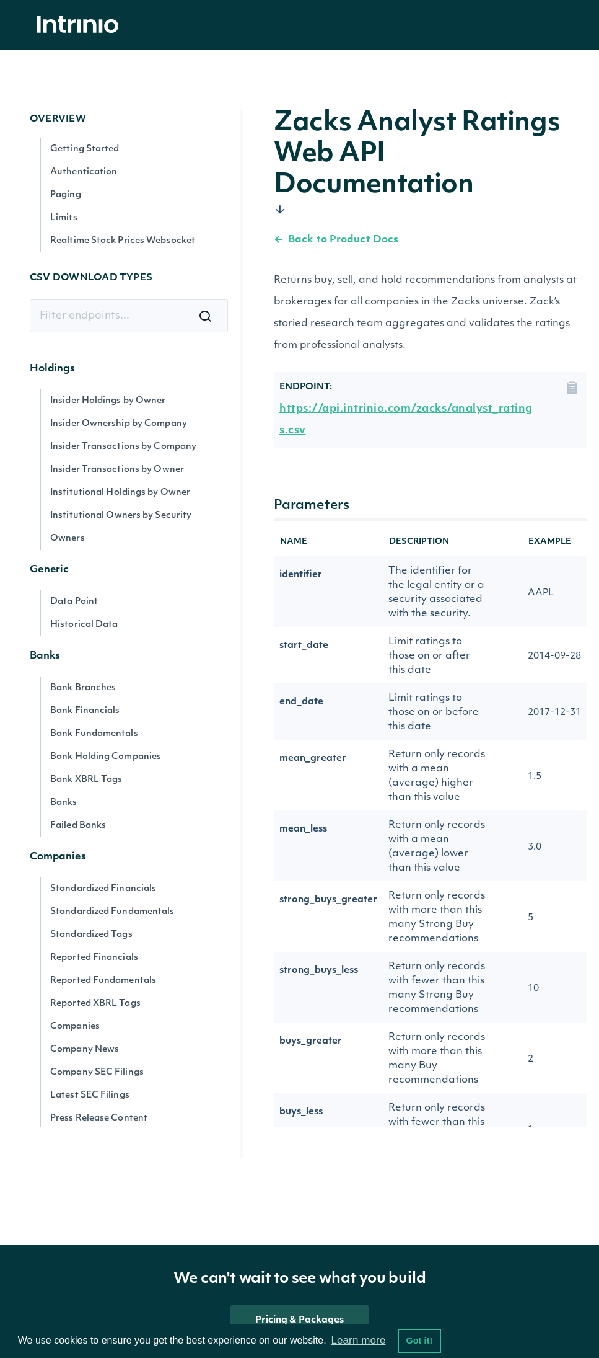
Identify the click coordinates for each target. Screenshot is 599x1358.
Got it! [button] (419, 1341)
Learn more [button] (358, 1340)
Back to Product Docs (336, 240)
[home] (81, 25)
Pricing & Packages (299, 1320)
